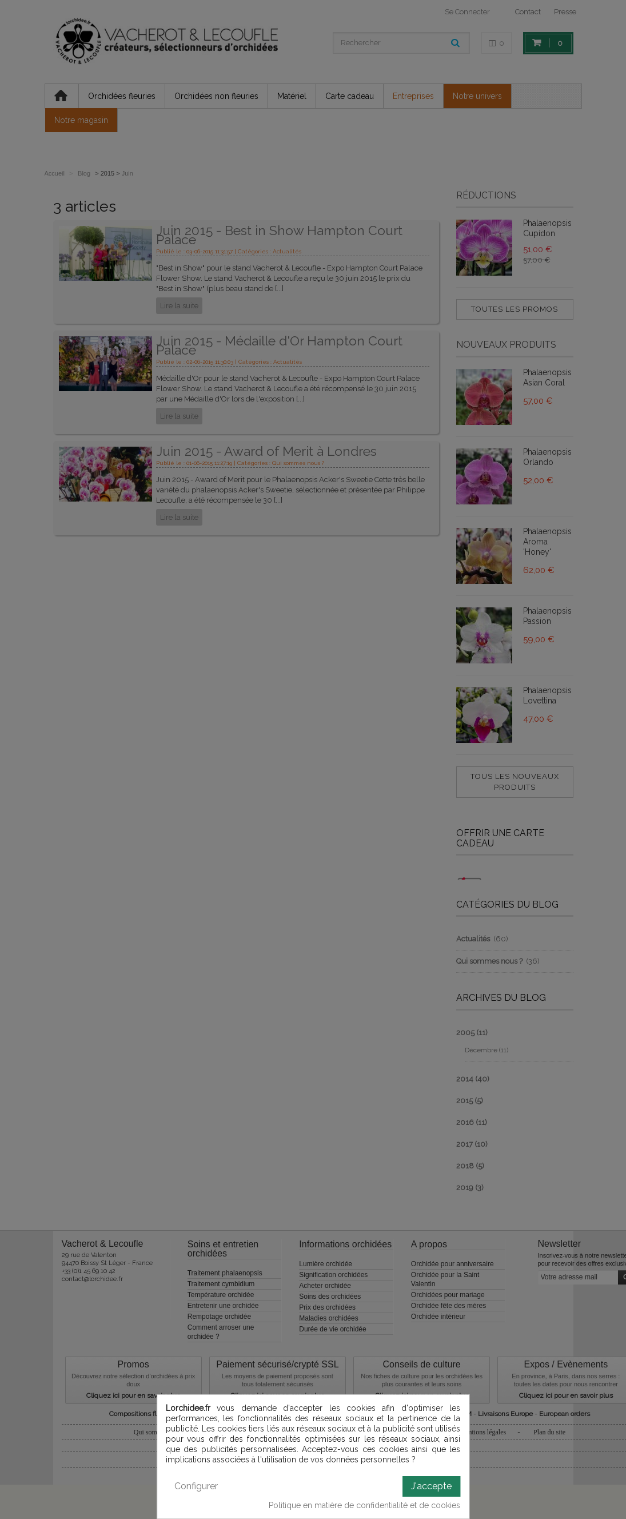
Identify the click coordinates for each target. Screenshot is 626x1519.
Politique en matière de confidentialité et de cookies (364, 1505)
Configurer (196, 1486)
